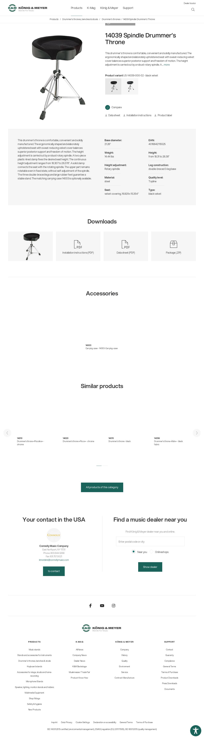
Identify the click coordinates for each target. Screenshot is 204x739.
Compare (117, 107)
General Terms (126, 722)
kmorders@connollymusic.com (54, 560)
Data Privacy (66, 722)
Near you (139, 552)
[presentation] (7, 433)
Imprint (54, 722)
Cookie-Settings (83, 722)
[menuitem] (76, 8)
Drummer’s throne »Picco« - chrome (78, 441)
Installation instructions (137, 115)
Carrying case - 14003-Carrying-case (102, 348)
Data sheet (112, 115)
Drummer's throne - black (120, 441)
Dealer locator (190, 3)
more (167, 64)
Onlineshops (159, 552)
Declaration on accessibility (104, 722)
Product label (163, 115)
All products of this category (102, 487)
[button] (99, 466)
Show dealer (150, 567)
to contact (54, 571)
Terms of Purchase (144, 722)
